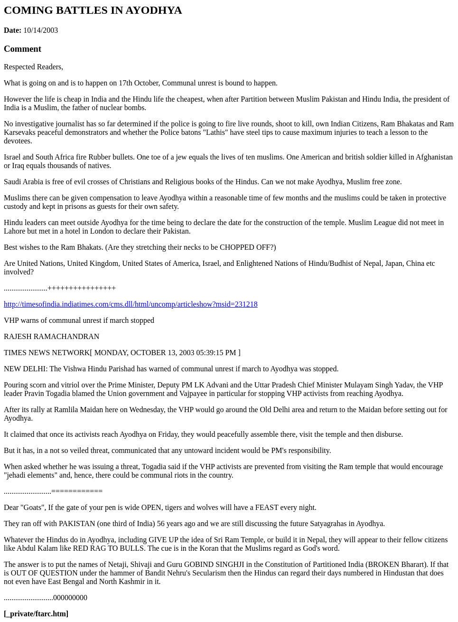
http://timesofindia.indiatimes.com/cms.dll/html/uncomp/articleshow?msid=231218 (131, 304)
